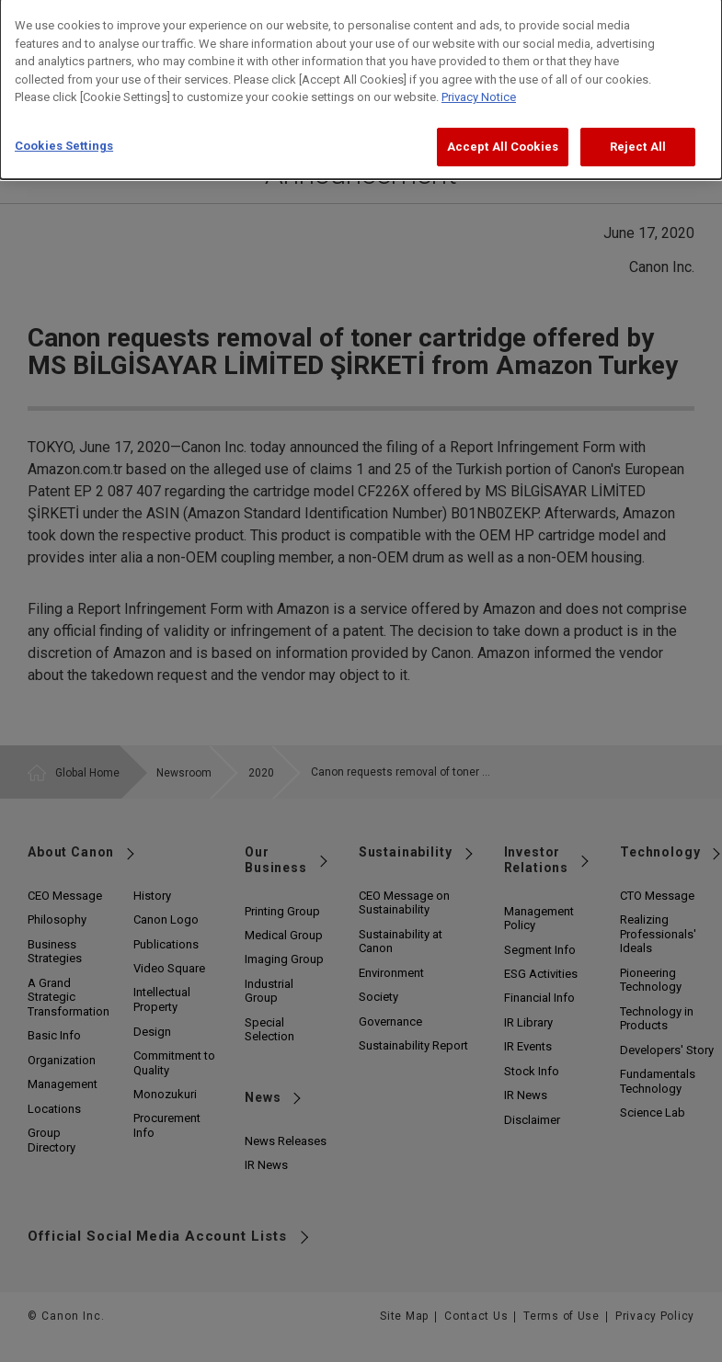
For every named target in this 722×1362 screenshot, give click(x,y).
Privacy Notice (478, 85)
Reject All (638, 134)
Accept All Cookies (502, 134)
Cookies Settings (64, 133)
